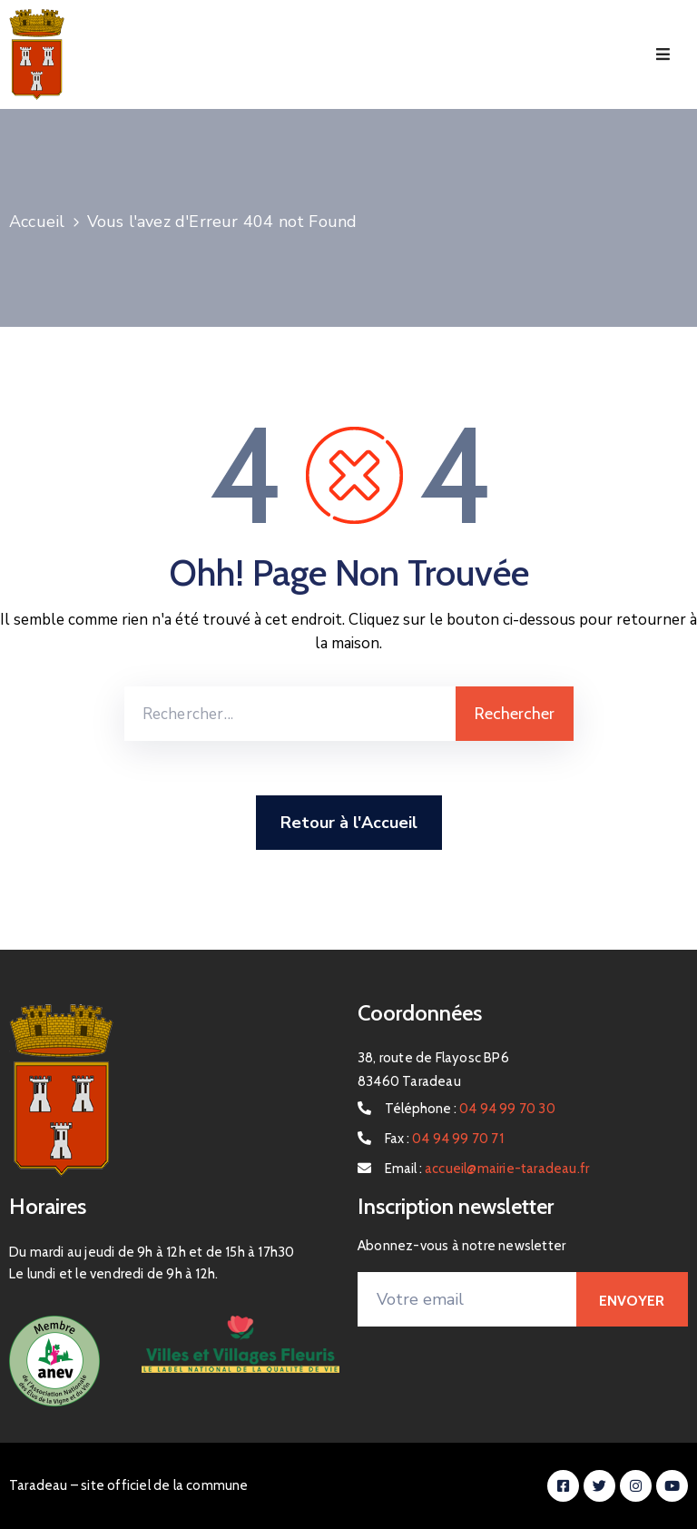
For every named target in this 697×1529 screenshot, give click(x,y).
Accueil (36, 221)
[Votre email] (467, 1299)
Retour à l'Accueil (348, 823)
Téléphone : (470, 1108)
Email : (487, 1168)
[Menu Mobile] (663, 54)
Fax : (444, 1138)
